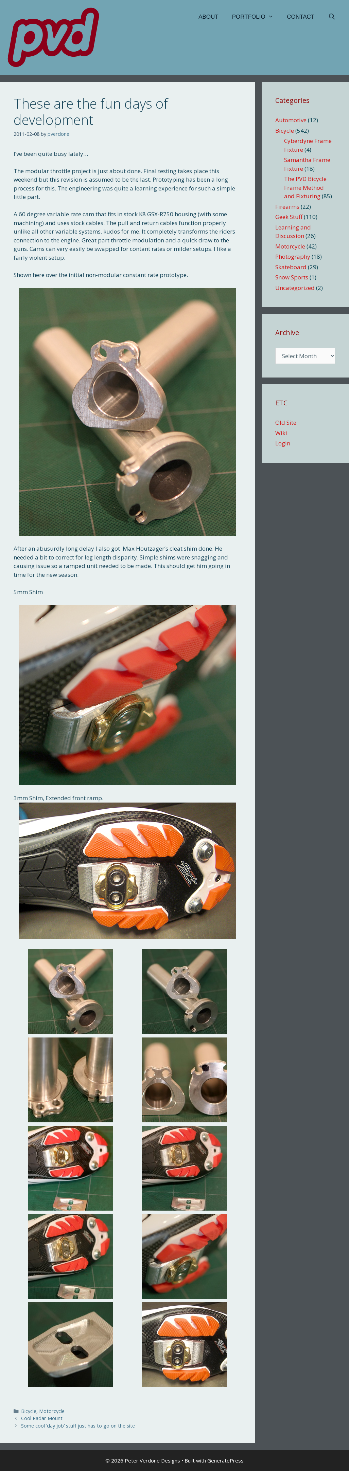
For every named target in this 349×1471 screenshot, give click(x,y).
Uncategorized (295, 288)
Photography (292, 256)
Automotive (291, 120)
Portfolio (256, 17)
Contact (300, 17)
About (208, 17)
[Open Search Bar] (331, 17)
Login (282, 443)
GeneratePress (225, 1460)
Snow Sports (291, 277)
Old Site (285, 422)
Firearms (287, 206)
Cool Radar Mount (42, 1418)
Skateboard (291, 267)
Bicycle (28, 1411)
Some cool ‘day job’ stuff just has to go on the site (78, 1425)
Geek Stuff (288, 217)
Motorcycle (52, 1411)
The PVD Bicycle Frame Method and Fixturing (305, 187)
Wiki (281, 433)
